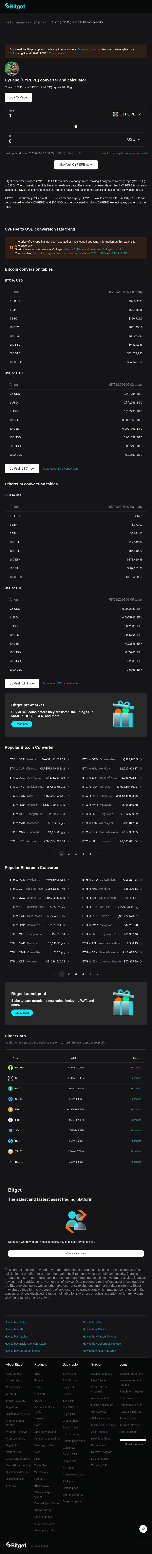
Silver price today (45, 1530)
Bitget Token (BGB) (18, 1414)
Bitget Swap (41, 1485)
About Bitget (13, 1373)
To (10, 136)
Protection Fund (16, 1438)
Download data (100, 1438)
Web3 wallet (41, 1472)
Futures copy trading (47, 1438)
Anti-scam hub (100, 1398)
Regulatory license (131, 1405)
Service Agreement (131, 1373)
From (11, 110)
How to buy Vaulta (16, 1336)
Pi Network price (73, 1474)
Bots (37, 1452)
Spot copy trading (45, 1431)
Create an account (76, 1253)
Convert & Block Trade (44, 1409)
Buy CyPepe (18, 97)
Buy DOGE (69, 1393)
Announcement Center (15, 1423)
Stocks (38, 1400)
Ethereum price (72, 1434)
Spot (37, 1373)
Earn (37, 1425)
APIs (37, 1458)
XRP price (69, 1467)
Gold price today (44, 1523)
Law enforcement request (130, 1382)
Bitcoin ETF (70, 1454)
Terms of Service (130, 1425)
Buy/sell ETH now (22, 683)
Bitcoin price (70, 1427)
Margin (38, 1418)
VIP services (99, 1411)
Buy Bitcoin (70, 1380)
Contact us (12, 1380)
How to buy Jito (92, 1322)
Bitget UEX (12, 1445)
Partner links (13, 1452)
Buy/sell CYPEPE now (76, 164)
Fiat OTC (40, 1478)
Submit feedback (101, 1373)
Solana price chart (74, 1440)
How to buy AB (14, 1329)
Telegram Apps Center (43, 1494)
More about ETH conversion (60, 683)
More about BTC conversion (60, 468)
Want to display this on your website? (124, 153)
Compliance (127, 1398)
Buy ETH (68, 1387)
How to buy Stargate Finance (23, 1350)
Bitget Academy (15, 1400)
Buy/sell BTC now (22, 468)
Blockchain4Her (15, 1478)
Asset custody (99, 1431)
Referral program (101, 1452)
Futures (39, 1380)
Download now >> (89, 49)
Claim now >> (57, 53)
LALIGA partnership (18, 1458)
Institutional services (103, 1425)
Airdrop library (43, 1510)
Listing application (102, 1405)
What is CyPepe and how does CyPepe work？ (93, 249)
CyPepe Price (39, 22)
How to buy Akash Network (99, 1350)
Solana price (70, 1488)
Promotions (98, 1445)
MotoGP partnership (18, 1465)
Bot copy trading (44, 1445)
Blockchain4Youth (17, 1472)
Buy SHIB (69, 1414)
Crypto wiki (69, 1461)
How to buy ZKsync (95, 1329)
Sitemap (11, 1485)
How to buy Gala (15, 1322)
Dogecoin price (72, 1501)
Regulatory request (131, 1391)
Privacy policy (128, 1418)
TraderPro (40, 1465)
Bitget (8, 22)
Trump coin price (73, 1494)
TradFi (38, 1387)
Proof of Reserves (17, 1431)
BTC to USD (98, 253)
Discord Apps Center (47, 1503)
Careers (11, 1393)
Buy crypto (69, 1373)
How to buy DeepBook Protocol (102, 1343)
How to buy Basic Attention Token (25, 1343)
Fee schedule (99, 1458)
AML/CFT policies (130, 1411)
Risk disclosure (129, 1431)
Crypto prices (22, 22)
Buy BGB (68, 1407)
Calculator (69, 1447)
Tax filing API (99, 1465)
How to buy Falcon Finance (100, 1336)
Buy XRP (68, 1400)
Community (13, 1387)
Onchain (39, 1393)
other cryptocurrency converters (59, 253)
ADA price (69, 1481)
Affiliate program (101, 1418)
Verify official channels (99, 1389)
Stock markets (43, 1516)
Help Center (98, 1380)
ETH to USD (119, 253)
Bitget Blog (12, 1407)
